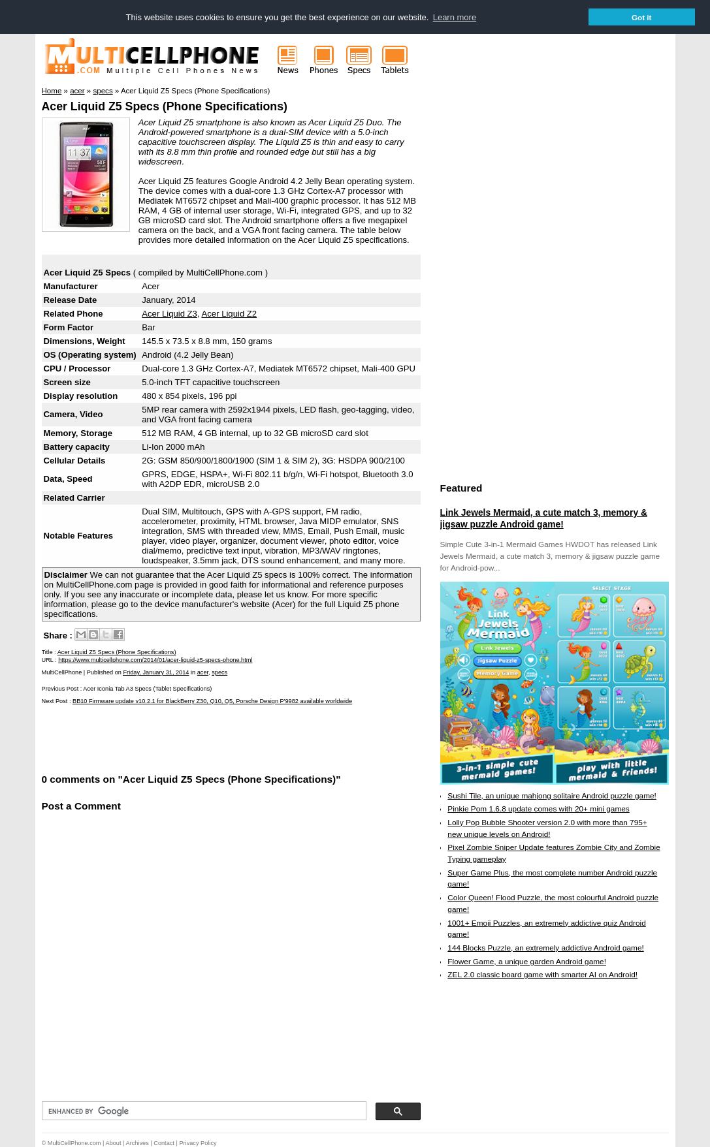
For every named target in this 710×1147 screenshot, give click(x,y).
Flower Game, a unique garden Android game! (526, 961)
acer (202, 672)
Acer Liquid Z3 (169, 313)
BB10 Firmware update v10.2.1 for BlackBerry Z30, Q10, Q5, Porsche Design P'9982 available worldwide (212, 700)
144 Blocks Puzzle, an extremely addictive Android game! (545, 947)
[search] (202, 1111)
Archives (137, 1143)
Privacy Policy (197, 1143)
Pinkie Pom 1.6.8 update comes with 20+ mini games (538, 808)
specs (219, 672)
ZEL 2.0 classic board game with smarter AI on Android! (542, 974)
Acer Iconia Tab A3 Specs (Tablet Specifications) (147, 688)
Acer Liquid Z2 (229, 313)
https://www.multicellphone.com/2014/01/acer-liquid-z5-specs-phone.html (155, 659)
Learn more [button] (454, 17)
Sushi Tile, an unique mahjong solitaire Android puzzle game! (551, 795)
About (113, 1143)
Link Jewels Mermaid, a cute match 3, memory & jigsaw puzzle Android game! (543, 518)
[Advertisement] (194, 737)
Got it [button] (642, 17)
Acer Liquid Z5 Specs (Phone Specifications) (164, 106)
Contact (163, 1143)
